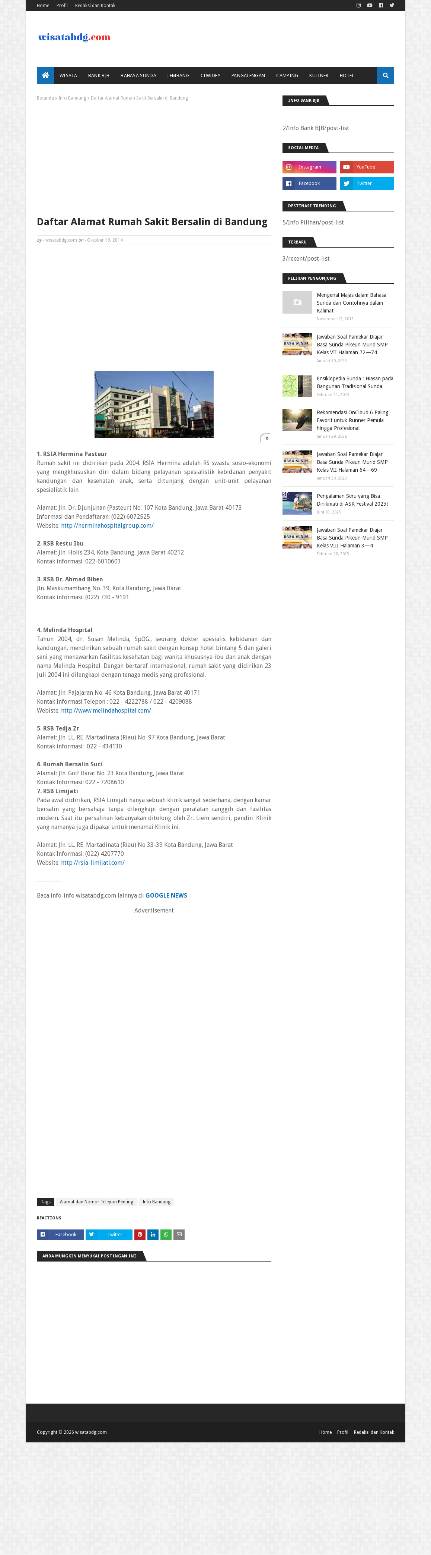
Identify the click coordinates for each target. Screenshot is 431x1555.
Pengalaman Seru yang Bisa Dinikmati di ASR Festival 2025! (352, 500)
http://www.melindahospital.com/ (106, 710)
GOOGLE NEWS (166, 895)
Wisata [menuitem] (68, 75)
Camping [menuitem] (287, 75)
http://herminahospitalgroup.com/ (107, 525)
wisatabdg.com (61, 240)
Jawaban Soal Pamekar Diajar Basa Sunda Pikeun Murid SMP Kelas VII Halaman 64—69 (352, 462)
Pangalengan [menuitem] (248, 75)
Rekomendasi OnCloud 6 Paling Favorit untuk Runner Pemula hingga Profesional (353, 420)
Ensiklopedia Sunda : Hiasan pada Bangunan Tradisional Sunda (355, 382)
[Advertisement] (154, 156)
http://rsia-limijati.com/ (93, 862)
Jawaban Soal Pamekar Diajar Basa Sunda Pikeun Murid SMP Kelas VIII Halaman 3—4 (352, 538)
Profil (62, 5)
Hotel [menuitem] (347, 75)
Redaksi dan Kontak (95, 5)
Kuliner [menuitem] (318, 75)
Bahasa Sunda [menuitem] (138, 75)
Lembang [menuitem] (178, 75)
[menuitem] (45, 75)
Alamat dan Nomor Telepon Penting (96, 1201)
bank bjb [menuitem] (98, 75)
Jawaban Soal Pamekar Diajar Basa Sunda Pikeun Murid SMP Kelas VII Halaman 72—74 (352, 344)
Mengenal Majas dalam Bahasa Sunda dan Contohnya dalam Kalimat (351, 303)
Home (43, 5)
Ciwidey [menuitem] (210, 75)
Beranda (45, 98)
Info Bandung (72, 98)
